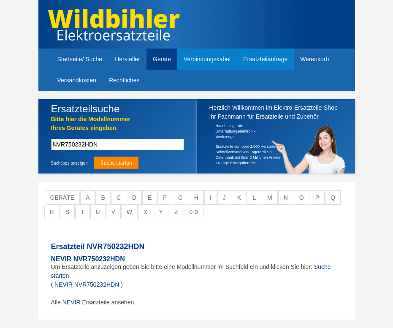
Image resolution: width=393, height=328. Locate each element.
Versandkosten (77, 80)
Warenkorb (314, 59)
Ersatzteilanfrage (265, 59)
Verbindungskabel (207, 59)
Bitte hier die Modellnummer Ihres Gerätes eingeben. (90, 123)
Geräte (162, 59)
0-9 (193, 212)
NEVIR (71, 302)
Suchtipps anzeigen (69, 163)
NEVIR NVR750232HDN (88, 259)
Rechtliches (124, 80)
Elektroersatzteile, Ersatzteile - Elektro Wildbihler (121, 25)
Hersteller (127, 59)
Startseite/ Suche (80, 59)
